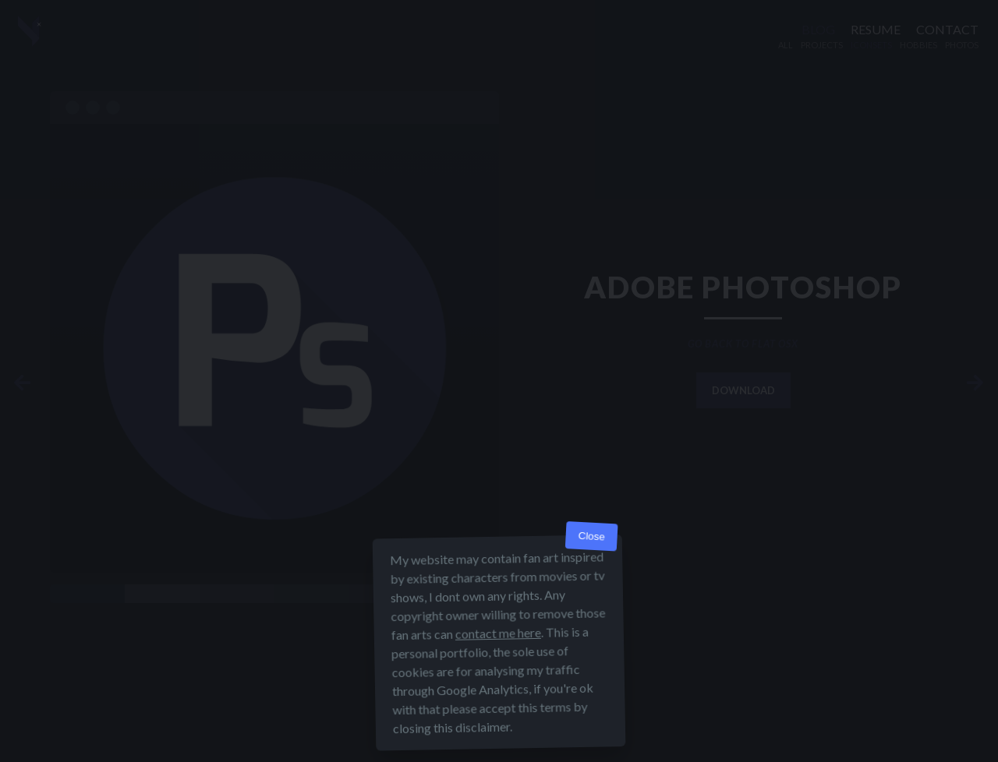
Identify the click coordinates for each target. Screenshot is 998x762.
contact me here (498, 633)
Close (591, 536)
